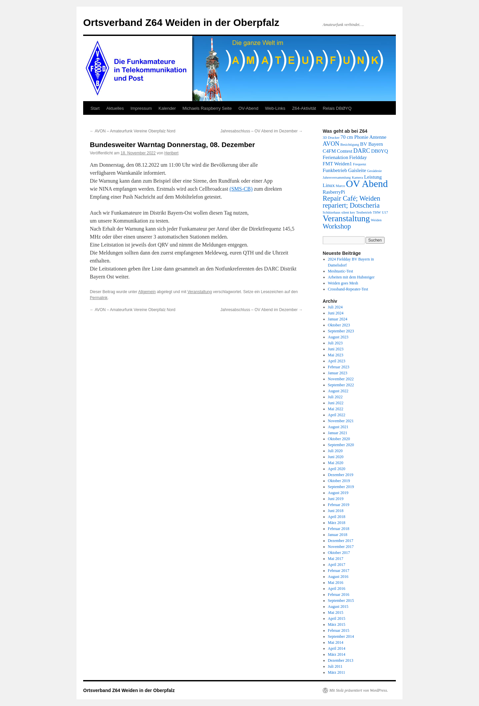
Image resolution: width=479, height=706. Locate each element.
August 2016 (338, 576)
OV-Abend (248, 108)
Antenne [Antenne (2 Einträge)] (377, 137)
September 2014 (341, 636)
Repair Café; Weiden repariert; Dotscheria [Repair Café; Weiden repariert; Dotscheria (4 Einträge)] (351, 202)
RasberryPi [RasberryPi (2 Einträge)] (334, 192)
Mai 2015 (335, 612)
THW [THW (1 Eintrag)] (377, 212)
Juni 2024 (336, 313)
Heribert (171, 153)
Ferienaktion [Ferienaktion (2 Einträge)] (335, 157)
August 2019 (338, 492)
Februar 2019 (338, 504)
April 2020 (336, 468)
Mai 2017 (335, 558)
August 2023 (338, 337)
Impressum (141, 108)
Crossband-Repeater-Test (348, 289)
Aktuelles (115, 108)
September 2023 (341, 331)
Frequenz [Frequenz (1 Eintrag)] (359, 164)
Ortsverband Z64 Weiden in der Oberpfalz (181, 22)
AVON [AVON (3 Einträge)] (331, 143)
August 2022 (338, 391)
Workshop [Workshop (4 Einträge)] (337, 226)
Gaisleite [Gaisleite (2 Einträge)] (357, 170)
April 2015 (336, 618)
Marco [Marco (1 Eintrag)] (340, 186)
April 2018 (336, 516)
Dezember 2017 (340, 540)
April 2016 (336, 588)
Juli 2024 (335, 307)
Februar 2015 (338, 630)
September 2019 (341, 486)
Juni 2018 (336, 510)
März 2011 (336, 672)
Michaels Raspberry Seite (207, 108)
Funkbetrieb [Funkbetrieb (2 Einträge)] (335, 170)
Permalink (98, 297)
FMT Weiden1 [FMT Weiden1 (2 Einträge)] (337, 163)
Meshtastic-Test (340, 271)
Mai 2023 (335, 355)
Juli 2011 (335, 666)
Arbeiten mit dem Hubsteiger (351, 277)
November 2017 (341, 546)
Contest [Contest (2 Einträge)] (344, 151)
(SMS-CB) (241, 189)
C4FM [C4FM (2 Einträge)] (329, 151)
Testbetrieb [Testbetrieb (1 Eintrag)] (364, 212)
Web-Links (275, 108)
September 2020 (341, 444)
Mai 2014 (335, 642)
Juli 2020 (335, 450)
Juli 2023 (335, 343)
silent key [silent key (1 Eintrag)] (348, 212)
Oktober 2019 (339, 480)
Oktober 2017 (339, 552)
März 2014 (336, 654)
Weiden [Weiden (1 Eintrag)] (376, 220)
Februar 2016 (338, 594)
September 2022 (341, 385)
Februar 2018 (338, 528)
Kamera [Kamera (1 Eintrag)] (357, 177)
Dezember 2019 (340, 474)
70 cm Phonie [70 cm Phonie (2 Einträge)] (355, 137)
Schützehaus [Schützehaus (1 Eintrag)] (331, 212)
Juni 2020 (336, 456)
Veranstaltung (200, 291)
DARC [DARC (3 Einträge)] (361, 150)
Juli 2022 (335, 397)
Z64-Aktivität (304, 108)
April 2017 (336, 564)
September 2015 (341, 600)
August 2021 (338, 427)
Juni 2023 (336, 349)
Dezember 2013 (340, 660)
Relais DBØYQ (337, 108)
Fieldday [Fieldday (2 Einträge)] (358, 157)
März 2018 (336, 522)
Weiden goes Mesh (343, 283)
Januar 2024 (337, 319)
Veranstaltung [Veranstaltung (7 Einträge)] (346, 218)
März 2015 (336, 624)
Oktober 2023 (339, 325)
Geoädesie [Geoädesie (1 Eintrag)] (374, 171)
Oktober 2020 (339, 439)
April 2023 (336, 361)
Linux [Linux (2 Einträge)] (329, 185)
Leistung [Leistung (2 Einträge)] (373, 177)
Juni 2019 (336, 498)
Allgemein (147, 291)
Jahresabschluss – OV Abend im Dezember (262, 131)
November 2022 (341, 379)
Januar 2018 (337, 534)
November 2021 (341, 421)
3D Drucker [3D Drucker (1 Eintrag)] (331, 137)
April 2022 (336, 415)
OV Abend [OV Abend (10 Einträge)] (367, 183)
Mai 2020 (335, 462)
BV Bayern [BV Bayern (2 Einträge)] (371, 144)
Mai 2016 (335, 582)
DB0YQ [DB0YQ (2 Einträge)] (379, 151)
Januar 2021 (337, 433)
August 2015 (338, 606)
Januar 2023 (337, 373)
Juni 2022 (336, 403)
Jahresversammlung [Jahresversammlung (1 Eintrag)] (337, 177)
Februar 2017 (338, 570)
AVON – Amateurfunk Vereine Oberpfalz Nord (132, 131)
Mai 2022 (335, 409)
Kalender (167, 108)
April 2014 (336, 648)
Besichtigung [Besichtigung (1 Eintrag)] (349, 144)
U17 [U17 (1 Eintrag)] (385, 212)
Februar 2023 (338, 367)
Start (94, 108)
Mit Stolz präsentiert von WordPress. (358, 690)
